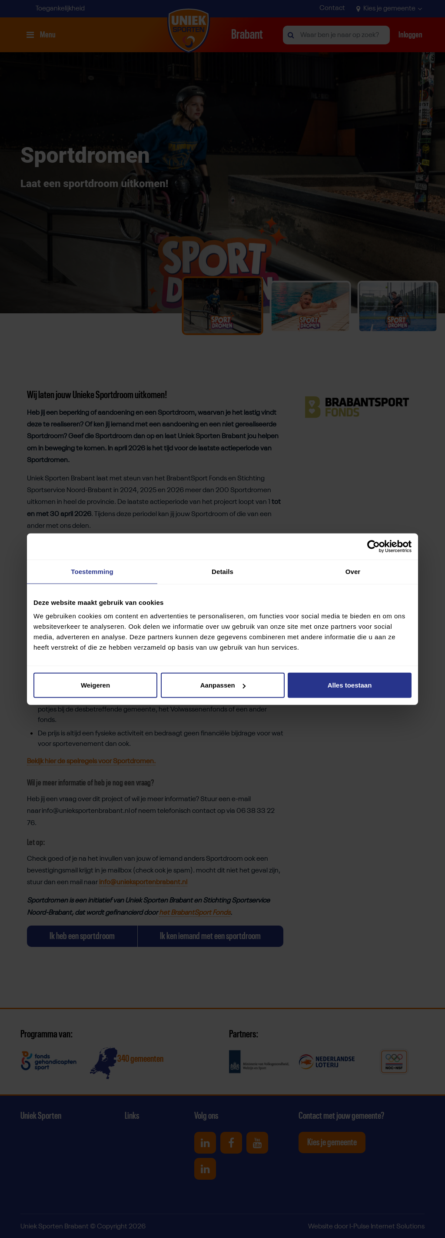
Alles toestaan (350, 685)
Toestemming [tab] (92, 571)
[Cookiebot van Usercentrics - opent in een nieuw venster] (373, 546)
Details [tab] (222, 571)
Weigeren (95, 685)
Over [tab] (353, 571)
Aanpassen (223, 685)
